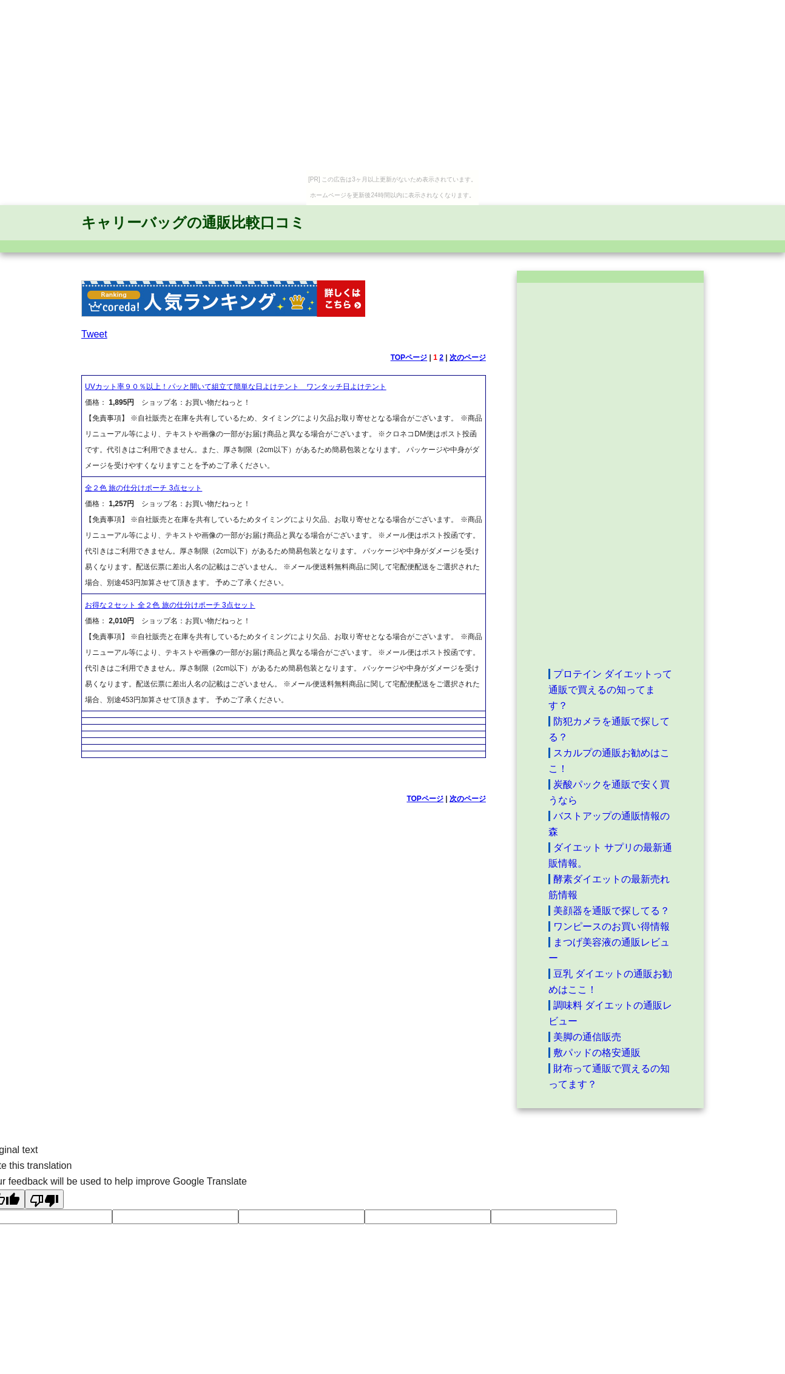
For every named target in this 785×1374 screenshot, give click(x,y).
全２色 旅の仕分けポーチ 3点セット (143, 488)
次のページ (468, 357)
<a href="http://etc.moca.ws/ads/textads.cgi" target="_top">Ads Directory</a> (610, 475)
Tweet (94, 334)
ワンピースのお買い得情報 (611, 926)
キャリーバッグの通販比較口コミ (193, 222)
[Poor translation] (44, 1199)
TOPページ (409, 357)
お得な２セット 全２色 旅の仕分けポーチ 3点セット (170, 605)
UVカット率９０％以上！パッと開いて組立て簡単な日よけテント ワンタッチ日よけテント (235, 386)
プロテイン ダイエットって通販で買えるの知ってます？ (610, 690)
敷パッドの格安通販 (597, 1052)
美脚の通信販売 (587, 1037)
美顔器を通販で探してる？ (611, 910)
